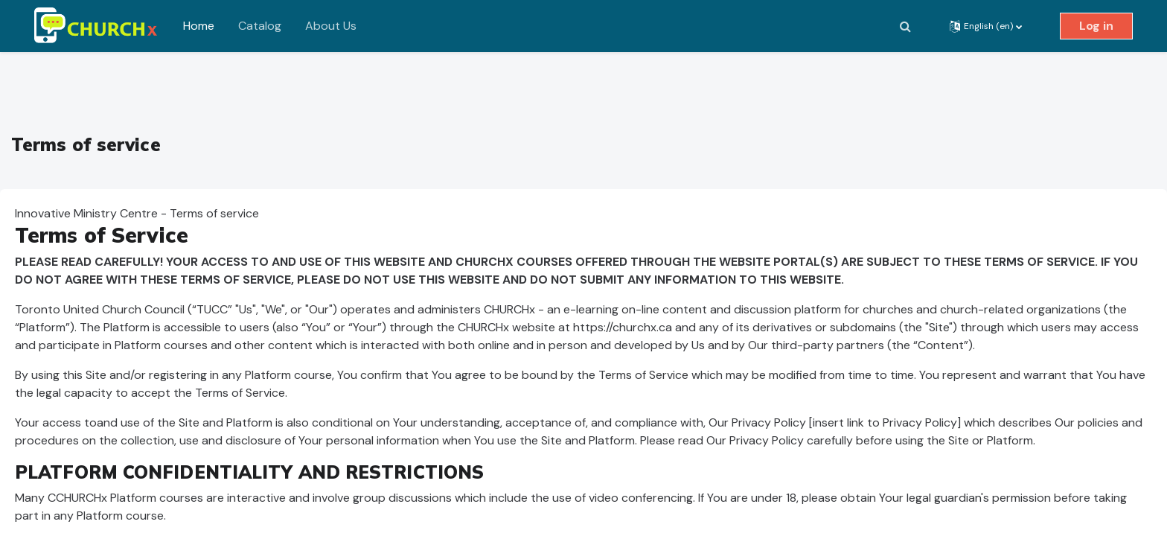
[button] (905, 26)
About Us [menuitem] (331, 26)
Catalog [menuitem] (259, 26)
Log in (1096, 26)
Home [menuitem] (198, 26)
